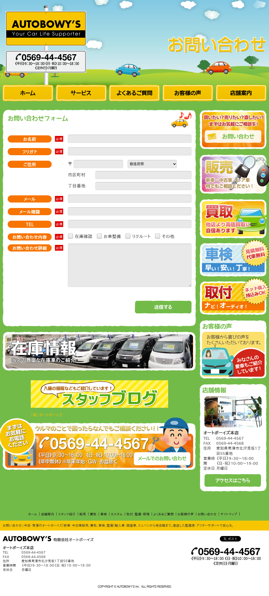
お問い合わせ (207, 514)
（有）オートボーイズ (46, 423)
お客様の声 (186, 514)
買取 (93, 514)
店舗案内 (47, 514)
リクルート (141, 236)
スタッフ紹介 (67, 514)
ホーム (32, 514)
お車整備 (112, 236)
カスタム (117, 514)
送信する (163, 315)
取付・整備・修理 (137, 514)
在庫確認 (83, 236)
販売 (82, 514)
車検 (103, 514)
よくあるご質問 (163, 514)
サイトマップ (228, 514)
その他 (168, 236)
